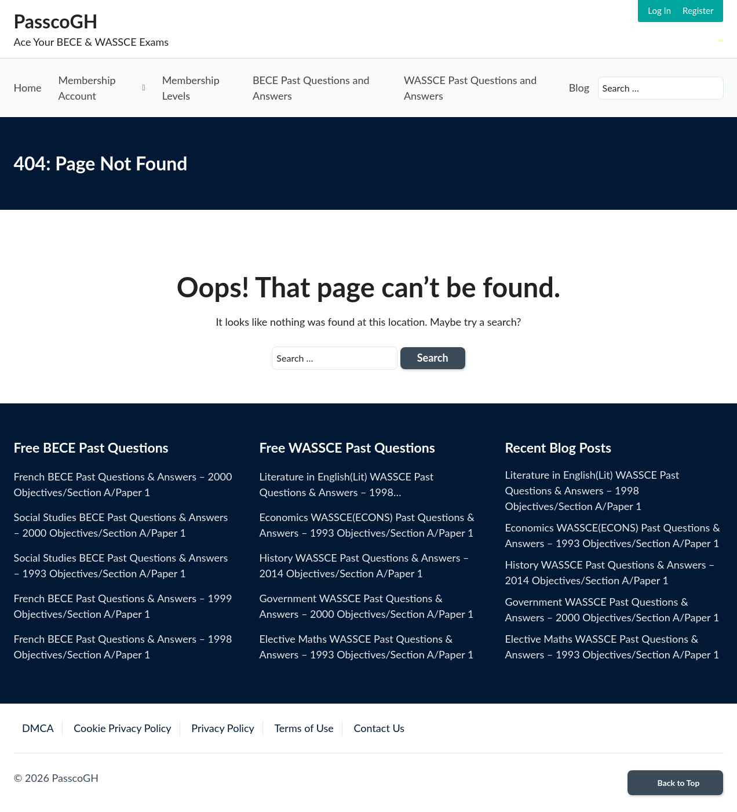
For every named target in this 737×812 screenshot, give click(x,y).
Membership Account (86, 88)
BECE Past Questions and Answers (311, 88)
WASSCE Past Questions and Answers (470, 88)
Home (28, 87)
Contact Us (378, 728)
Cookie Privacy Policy (122, 728)
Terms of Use (303, 728)
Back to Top (676, 783)
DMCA (38, 728)
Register (698, 10)
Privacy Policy (222, 728)
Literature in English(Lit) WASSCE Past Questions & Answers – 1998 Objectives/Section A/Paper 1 (592, 490)
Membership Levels (191, 88)
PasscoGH (56, 21)
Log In (659, 10)
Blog (579, 87)
